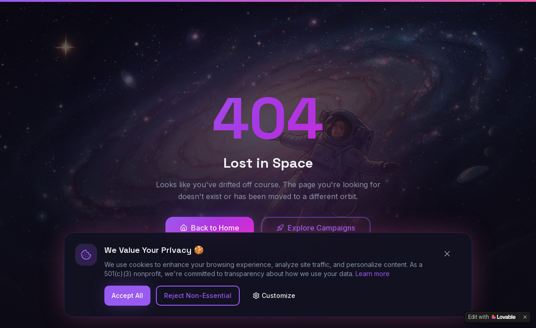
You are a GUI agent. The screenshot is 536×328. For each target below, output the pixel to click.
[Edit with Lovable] (491, 317)
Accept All (127, 295)
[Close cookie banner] (451, 254)
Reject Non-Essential (198, 295)
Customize (274, 295)
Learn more (373, 273)
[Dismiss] (525, 317)
